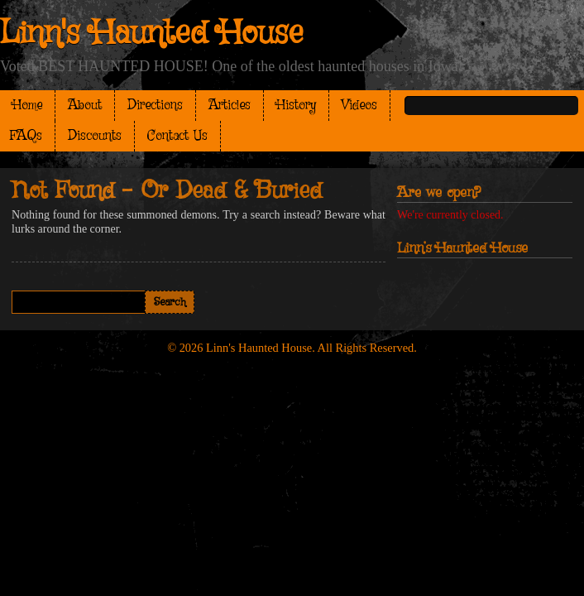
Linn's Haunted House (151, 34)
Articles (229, 105)
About (85, 105)
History (296, 105)
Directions (155, 105)
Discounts (95, 136)
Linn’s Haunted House (462, 248)
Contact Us (177, 136)
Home (27, 105)
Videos (359, 105)
